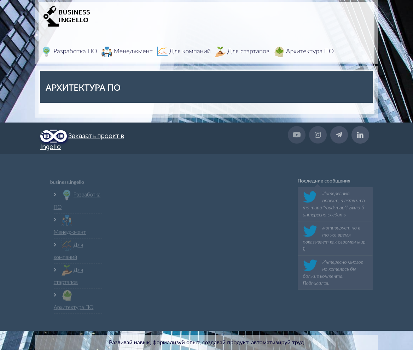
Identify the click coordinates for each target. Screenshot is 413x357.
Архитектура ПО (304, 52)
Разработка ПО (69, 52)
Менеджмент (127, 52)
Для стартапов (242, 52)
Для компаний (184, 52)
